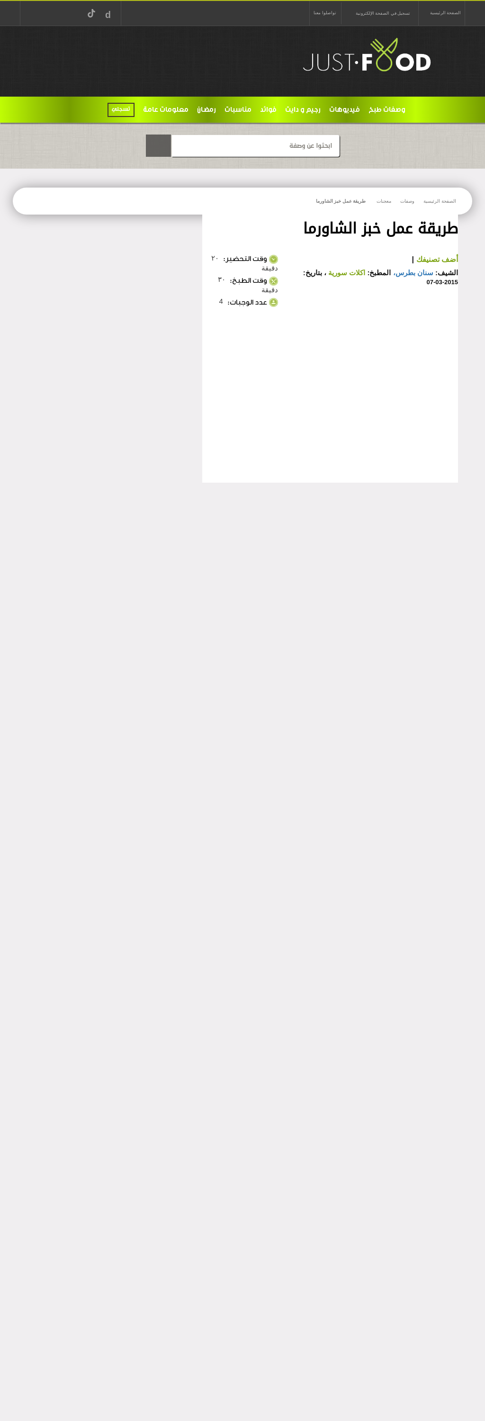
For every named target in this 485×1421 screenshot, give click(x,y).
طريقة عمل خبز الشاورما (341, 201)
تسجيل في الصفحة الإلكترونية (383, 13)
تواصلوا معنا (325, 12)
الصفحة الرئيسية (445, 12)
